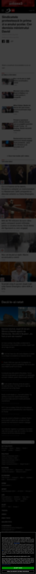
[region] (18, 553)
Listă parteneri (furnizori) (6, 564)
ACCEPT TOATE (18, 568)
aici (2, 550)
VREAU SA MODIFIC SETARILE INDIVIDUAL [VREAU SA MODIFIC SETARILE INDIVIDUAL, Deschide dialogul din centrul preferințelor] (18, 571)
